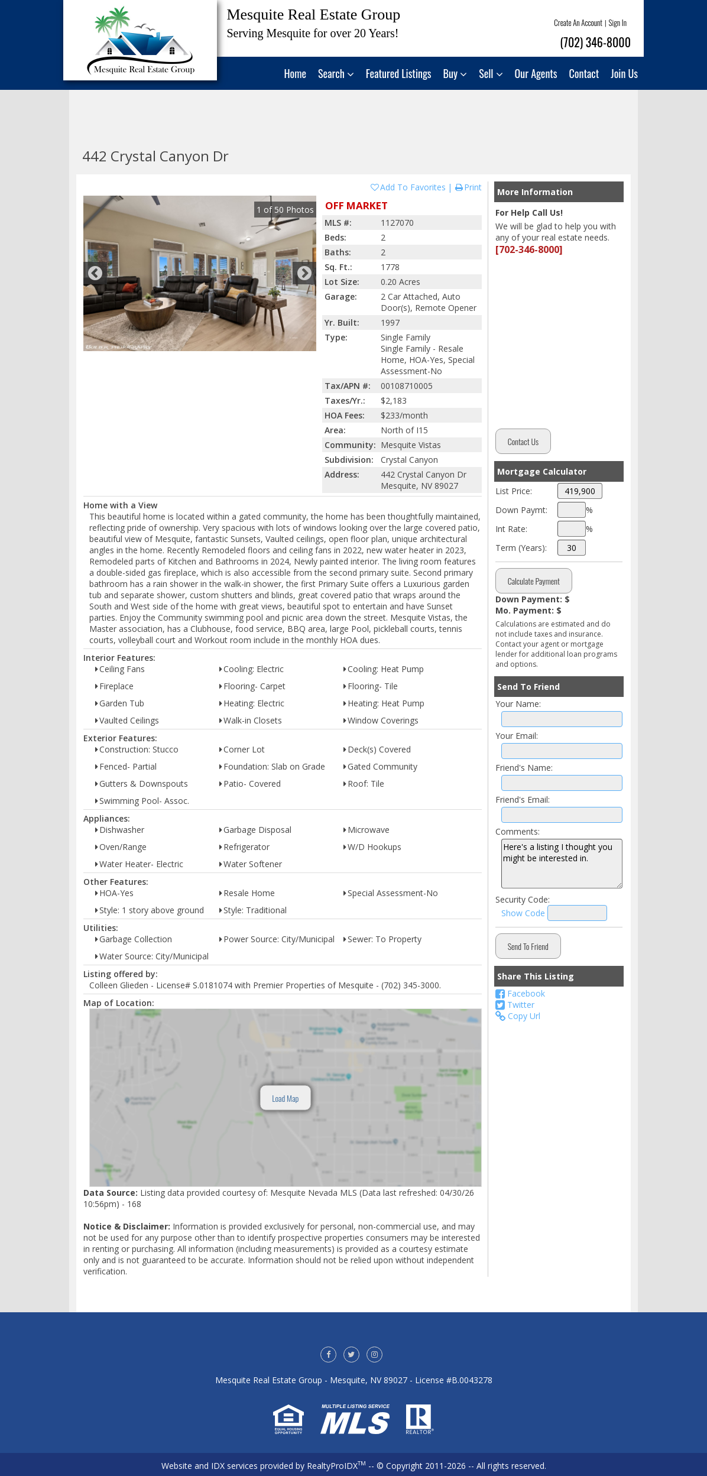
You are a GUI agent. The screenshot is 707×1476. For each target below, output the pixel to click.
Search (336, 73)
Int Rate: (511, 528)
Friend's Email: (522, 799)
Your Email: (516, 735)
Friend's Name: (524, 767)
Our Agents (536, 73)
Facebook (520, 993)
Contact (584, 73)
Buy (455, 73)
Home (295, 73)
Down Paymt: (521, 509)
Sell (490, 73)
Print (468, 187)
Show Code (523, 913)
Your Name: (518, 703)
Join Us (624, 73)
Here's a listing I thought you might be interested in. (561, 863)
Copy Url (517, 1015)
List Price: (513, 491)
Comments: (517, 831)
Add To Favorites (407, 187)
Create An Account (578, 22)
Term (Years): (521, 547)
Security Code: (522, 899)
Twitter (514, 1004)
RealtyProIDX (336, 1465)
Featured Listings (399, 73)
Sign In (618, 22)
